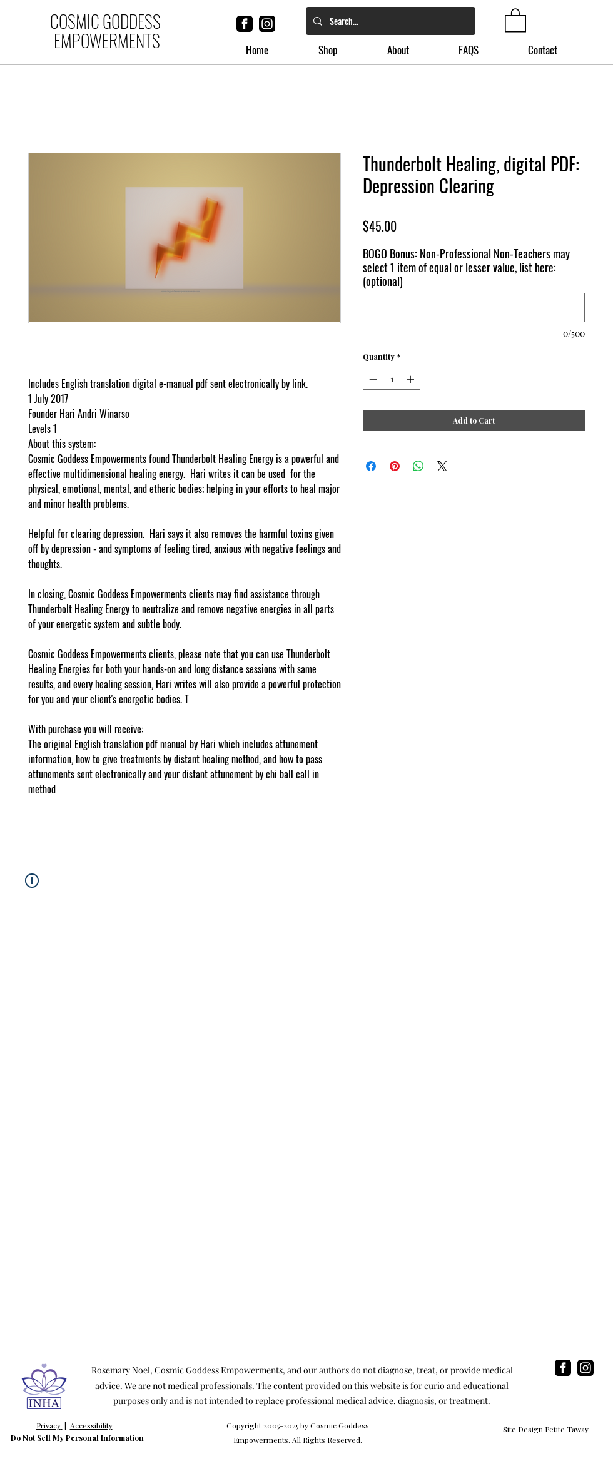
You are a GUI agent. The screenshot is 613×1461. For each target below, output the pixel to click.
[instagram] (267, 24)
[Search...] (389, 21)
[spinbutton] (391, 379)
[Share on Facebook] (370, 466)
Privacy (48, 1425)
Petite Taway (567, 1429)
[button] (515, 19)
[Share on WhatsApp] (418, 466)
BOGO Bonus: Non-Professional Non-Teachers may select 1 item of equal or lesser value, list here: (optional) (466, 267)
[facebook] (244, 24)
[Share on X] (442, 466)
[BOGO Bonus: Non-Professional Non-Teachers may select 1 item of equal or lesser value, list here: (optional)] (473, 307)
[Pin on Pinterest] (394, 466)
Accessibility (91, 1425)
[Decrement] (371, 379)
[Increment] (411, 379)
